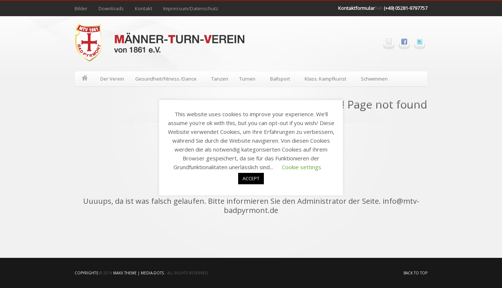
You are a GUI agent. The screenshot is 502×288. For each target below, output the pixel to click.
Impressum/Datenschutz (190, 8)
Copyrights (86, 272)
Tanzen (219, 78)
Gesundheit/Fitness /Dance (166, 80)
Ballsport (280, 80)
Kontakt (143, 8)
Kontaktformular (356, 8)
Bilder (81, 8)
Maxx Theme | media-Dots (138, 272)
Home (85, 78)
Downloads (111, 8)
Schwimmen (374, 78)
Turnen (248, 80)
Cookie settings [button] (301, 167)
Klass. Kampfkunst (325, 80)
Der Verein (112, 78)
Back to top (415, 272)
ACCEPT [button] (251, 178)
